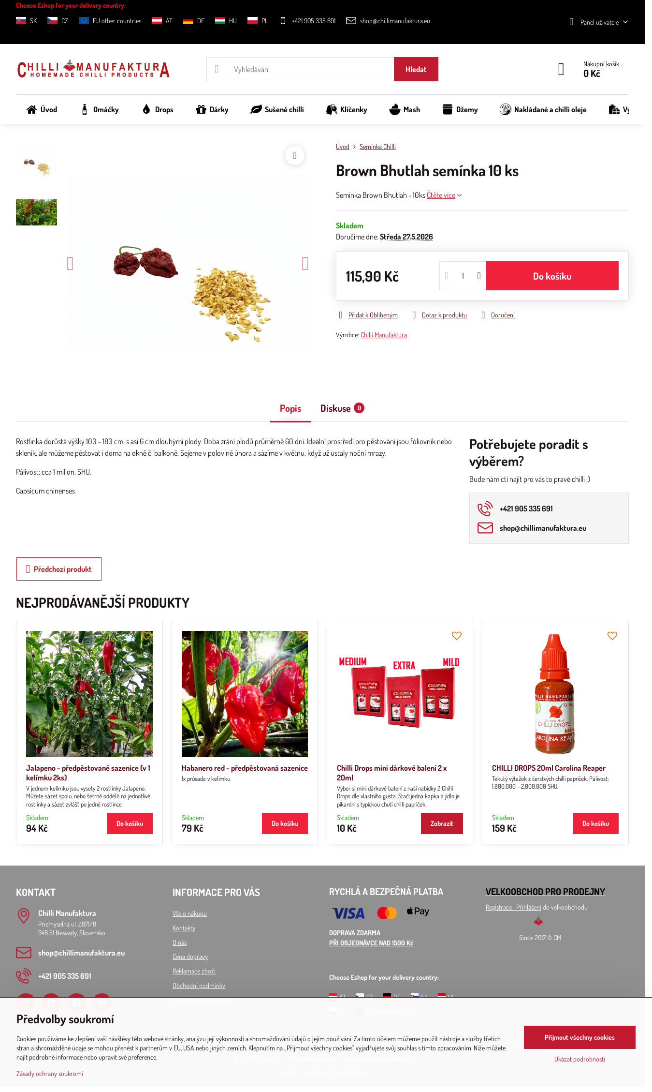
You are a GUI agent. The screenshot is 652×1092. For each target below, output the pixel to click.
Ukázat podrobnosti (579, 1059)
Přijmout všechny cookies (580, 1037)
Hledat (416, 69)
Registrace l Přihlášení (513, 907)
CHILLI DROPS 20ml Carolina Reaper (549, 768)
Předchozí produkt (59, 569)
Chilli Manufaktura (384, 334)
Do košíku (552, 275)
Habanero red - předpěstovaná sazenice (245, 768)
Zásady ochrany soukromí (49, 1073)
